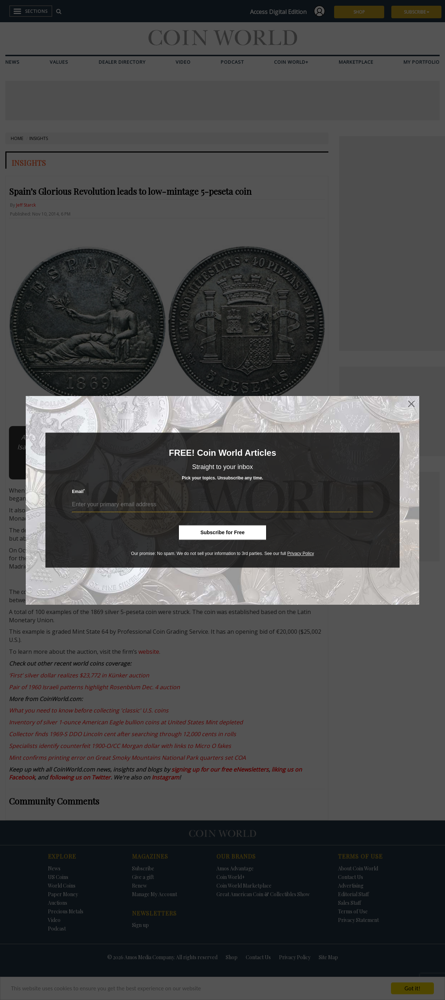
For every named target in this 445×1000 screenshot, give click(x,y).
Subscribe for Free (222, 532)
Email (78, 491)
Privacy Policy (300, 553)
